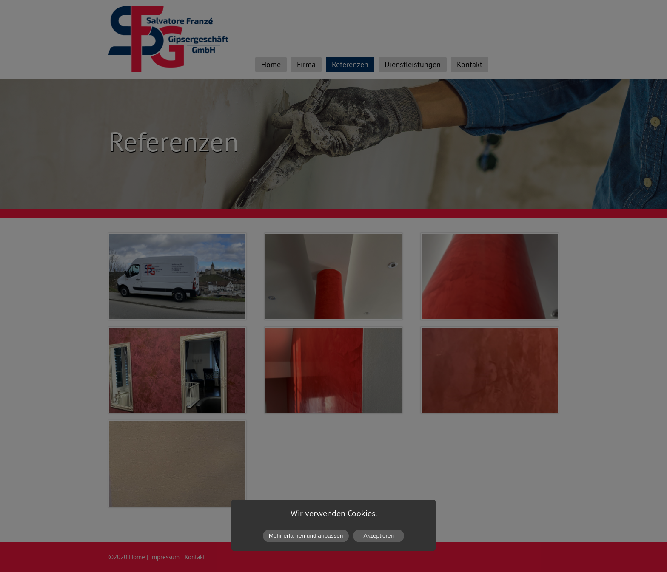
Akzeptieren (378, 535)
